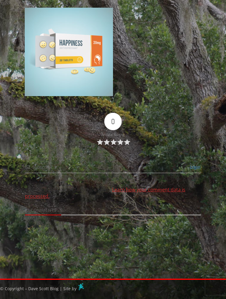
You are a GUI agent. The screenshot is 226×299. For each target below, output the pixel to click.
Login (194, 167)
